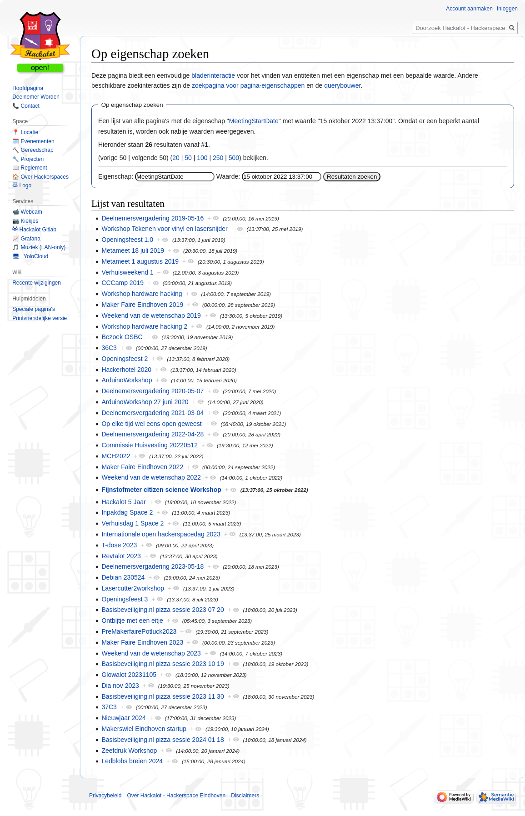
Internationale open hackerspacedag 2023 (160, 534)
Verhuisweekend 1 (127, 272)
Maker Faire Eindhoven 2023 (142, 642)
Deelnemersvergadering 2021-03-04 (152, 412)
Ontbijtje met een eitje (132, 620)
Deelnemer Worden (36, 97)
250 (218, 157)
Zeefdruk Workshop (129, 750)
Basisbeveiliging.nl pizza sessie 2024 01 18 (162, 739)
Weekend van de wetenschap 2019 (150, 315)
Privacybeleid (105, 795)
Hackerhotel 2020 (126, 369)
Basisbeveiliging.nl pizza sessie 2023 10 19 (162, 663)
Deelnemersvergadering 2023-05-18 (152, 566)
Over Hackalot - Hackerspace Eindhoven (176, 795)
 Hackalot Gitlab (34, 229)
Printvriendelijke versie (39, 318)
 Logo (21, 185)
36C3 (108, 347)
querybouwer (342, 85)
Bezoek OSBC (121, 336)
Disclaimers (245, 795)
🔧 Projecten (28, 159)
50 (188, 157)
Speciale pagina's (33, 309)
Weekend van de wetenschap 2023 (150, 653)
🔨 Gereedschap (32, 150)
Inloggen (507, 8)
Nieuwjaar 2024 (123, 717)
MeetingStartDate (254, 121)
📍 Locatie (25, 132)
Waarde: (228, 176)
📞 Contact (26, 106)
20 (176, 157)
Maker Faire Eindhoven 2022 (142, 467)
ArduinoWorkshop (126, 380)
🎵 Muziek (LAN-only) (38, 247)
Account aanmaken (469, 8)
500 (234, 157)
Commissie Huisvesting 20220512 (149, 445)
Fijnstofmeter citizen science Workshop (161, 489)
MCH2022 (115, 456)
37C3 (108, 707)
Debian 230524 (123, 577)
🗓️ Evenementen (33, 141)
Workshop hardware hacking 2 (144, 326)
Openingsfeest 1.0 (127, 239)
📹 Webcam (27, 212)
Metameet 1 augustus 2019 (140, 261)
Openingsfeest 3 (124, 599)
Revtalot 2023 (120, 556)
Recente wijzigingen (36, 283)
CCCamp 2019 (122, 282)
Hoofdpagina (27, 88)
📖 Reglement (29, 168)
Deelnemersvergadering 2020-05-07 (152, 391)
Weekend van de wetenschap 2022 (150, 477)
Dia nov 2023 (120, 685)
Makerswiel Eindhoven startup (143, 728)
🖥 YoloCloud (30, 256)
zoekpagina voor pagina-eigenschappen (248, 85)
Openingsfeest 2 (124, 358)
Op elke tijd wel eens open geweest (151, 423)
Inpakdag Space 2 (127, 512)
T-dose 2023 (119, 545)
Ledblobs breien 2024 (132, 761)
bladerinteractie (213, 75)
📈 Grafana (26, 238)
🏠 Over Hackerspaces (40, 177)
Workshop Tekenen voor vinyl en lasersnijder (164, 228)
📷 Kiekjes (25, 221)
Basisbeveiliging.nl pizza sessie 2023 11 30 (162, 696)
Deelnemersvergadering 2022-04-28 (152, 434)
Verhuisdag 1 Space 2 (132, 523)
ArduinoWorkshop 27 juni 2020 (144, 401)
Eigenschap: (115, 176)
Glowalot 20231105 (128, 674)
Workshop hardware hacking (141, 293)
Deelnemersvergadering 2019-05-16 (152, 218)
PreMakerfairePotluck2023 (138, 631)
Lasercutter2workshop (132, 588)
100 (202, 157)
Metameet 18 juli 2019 (132, 250)
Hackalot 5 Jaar (123, 502)
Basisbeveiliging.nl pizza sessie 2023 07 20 (162, 609)
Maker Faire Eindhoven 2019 (142, 304)
